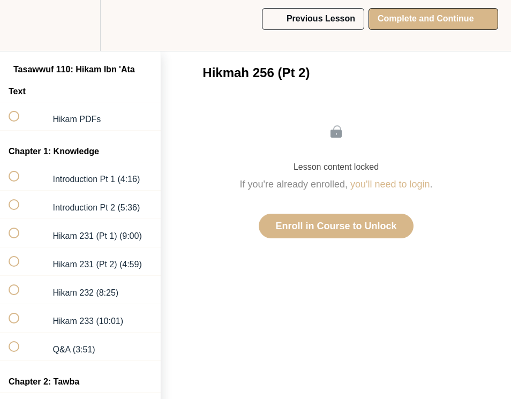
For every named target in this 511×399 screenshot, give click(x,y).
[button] (20, 25)
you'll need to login (390, 184)
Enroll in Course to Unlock (335, 226)
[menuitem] (80, 25)
